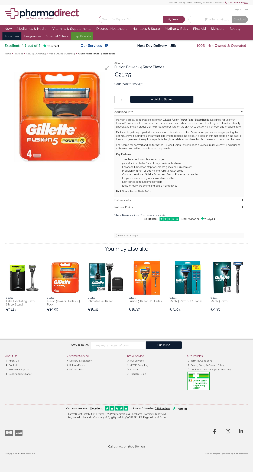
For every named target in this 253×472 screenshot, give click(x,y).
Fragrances (32, 36)
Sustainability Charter (18, 373)
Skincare (218, 28)
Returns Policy (76, 365)
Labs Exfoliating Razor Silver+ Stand (20, 303)
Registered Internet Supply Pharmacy (209, 369)
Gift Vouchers (75, 369)
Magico (216, 453)
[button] (107, 68)
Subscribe (163, 345)
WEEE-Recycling (137, 365)
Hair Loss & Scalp (146, 28)
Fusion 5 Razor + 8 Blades (145, 301)
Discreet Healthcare (112, 28)
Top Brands (82, 36)
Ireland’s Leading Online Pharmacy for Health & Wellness (196, 2)
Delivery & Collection (79, 360)
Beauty (235, 28)
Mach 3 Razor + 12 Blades (186, 301)
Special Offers (57, 36)
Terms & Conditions (200, 360)
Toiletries (12, 36)
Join (246, 9)
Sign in (238, 9)
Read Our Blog (136, 373)
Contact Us (13, 365)
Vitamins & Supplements (71, 28)
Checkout (239, 19)
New (8, 28)
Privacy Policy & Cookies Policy (206, 365)
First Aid (199, 28)
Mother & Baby (176, 28)
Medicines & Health (32, 28)
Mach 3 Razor (219, 301)
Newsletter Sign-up (18, 369)
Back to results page (128, 235)
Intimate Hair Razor (100, 301)
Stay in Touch (80, 345)
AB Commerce (241, 453)
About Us (12, 360)
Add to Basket (162, 99)
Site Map (133, 369)
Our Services (135, 360)
